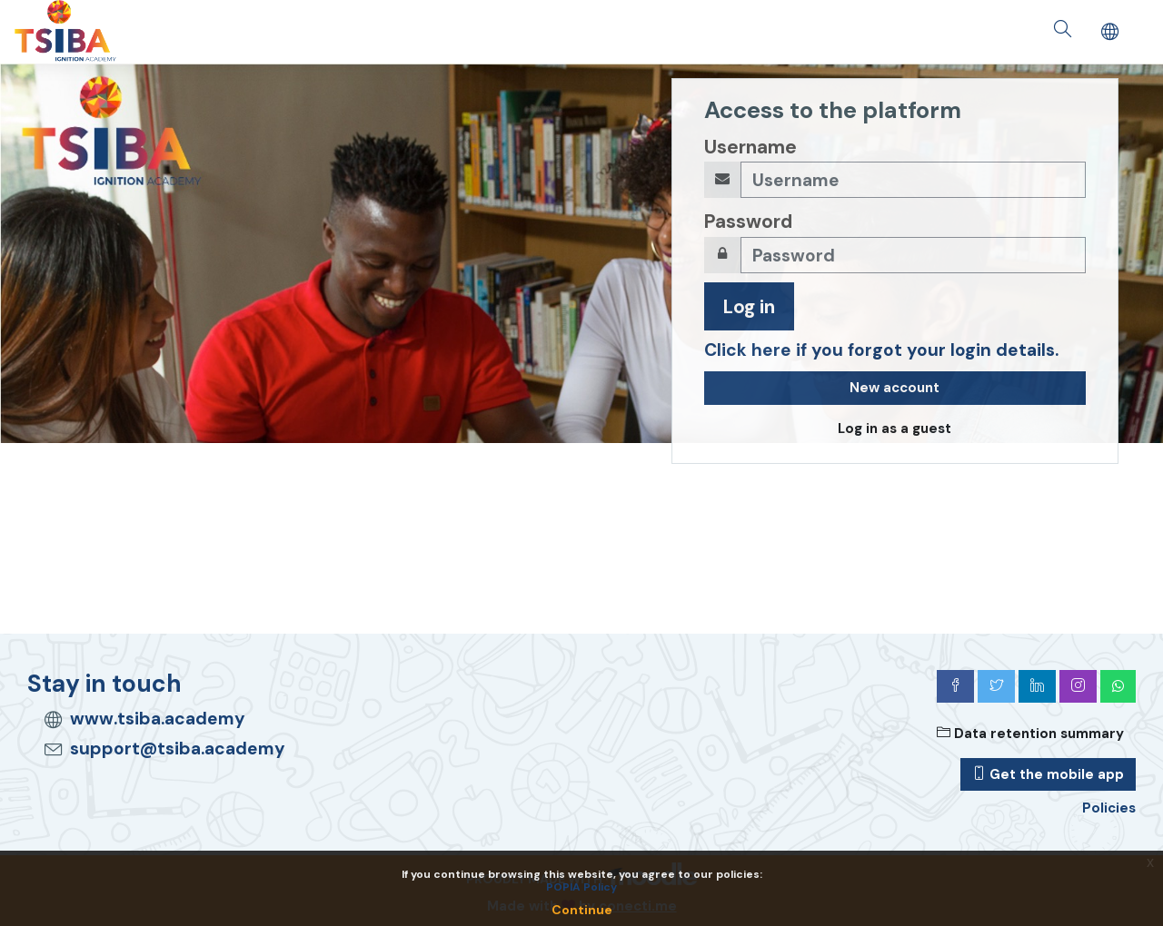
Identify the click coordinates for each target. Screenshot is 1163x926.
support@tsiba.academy (177, 748)
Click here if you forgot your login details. (881, 350)
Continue (582, 909)
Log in (749, 306)
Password (748, 221)
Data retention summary (1030, 733)
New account (894, 388)
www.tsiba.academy (157, 718)
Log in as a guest (894, 428)
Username (750, 146)
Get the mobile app (1048, 774)
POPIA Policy (581, 887)
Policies (1109, 808)
